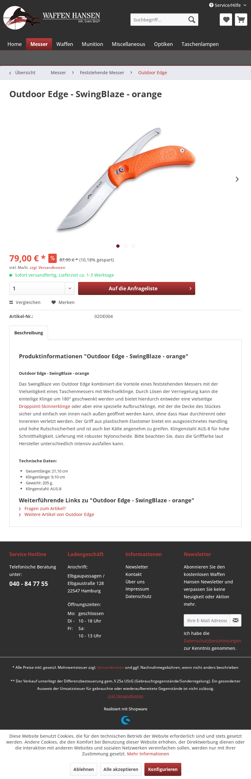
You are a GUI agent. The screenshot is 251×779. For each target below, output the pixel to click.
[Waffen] (64, 44)
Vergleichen (25, 302)
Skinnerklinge (56, 406)
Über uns (135, 582)
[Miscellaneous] (129, 44)
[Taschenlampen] (200, 44)
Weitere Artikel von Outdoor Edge (56, 514)
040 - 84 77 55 (28, 584)
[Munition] (92, 44)
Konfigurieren (163, 769)
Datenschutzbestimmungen (212, 641)
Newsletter (137, 567)
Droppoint (29, 406)
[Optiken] (163, 44)
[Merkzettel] (226, 19)
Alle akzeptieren (120, 769)
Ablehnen (83, 769)
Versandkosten (110, 667)
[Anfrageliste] (241, 19)
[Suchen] (191, 19)
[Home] (14, 44)
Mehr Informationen (148, 754)
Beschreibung (28, 333)
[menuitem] (164, 19)
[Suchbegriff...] (164, 19)
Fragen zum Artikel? (42, 508)
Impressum (137, 589)
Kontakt (134, 574)
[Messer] (39, 44)
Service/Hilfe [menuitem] (225, 5)
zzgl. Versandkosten (47, 267)
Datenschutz (139, 596)
